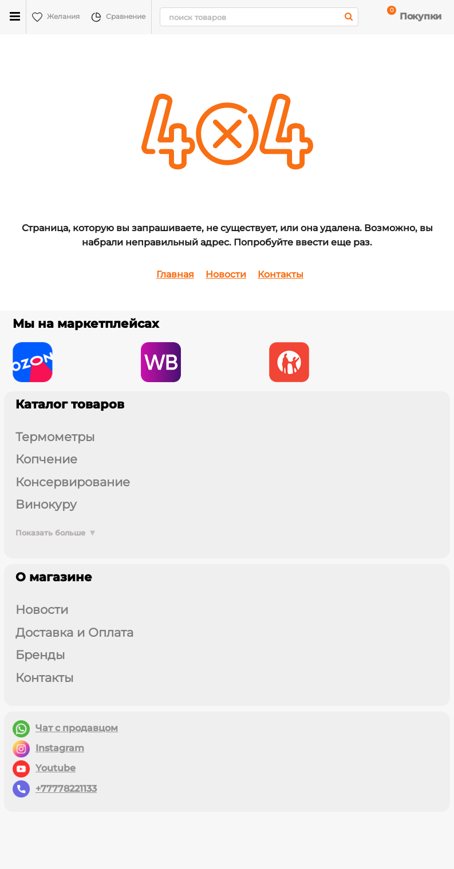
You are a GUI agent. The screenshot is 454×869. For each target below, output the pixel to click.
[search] (259, 16)
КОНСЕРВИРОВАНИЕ (72, 482)
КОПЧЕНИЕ (46, 459)
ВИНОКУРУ (46, 504)
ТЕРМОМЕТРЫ (54, 437)
